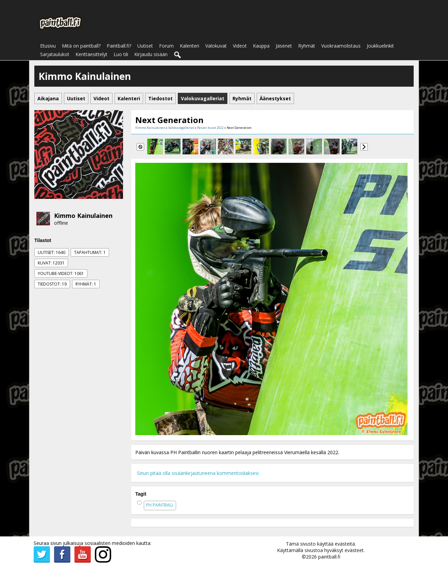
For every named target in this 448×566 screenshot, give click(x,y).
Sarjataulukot (54, 54)
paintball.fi (329, 556)
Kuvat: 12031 (51, 263)
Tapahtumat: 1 (90, 252)
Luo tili (121, 54)
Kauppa (261, 45)
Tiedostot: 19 (52, 284)
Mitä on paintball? (81, 45)
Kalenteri (189, 45)
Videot (240, 45)
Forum (166, 45)
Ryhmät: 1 (85, 284)
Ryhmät (306, 45)
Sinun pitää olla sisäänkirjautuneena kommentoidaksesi (198, 473)
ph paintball (160, 505)
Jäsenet (284, 45)
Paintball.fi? (119, 45)
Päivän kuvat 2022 (210, 127)
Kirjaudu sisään (151, 54)
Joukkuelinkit (380, 45)
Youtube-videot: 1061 (61, 273)
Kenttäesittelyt (91, 54)
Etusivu (48, 45)
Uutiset (145, 45)
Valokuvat (216, 45)
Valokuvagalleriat (181, 127)
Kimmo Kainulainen (83, 215)
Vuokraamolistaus (341, 45)
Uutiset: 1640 (51, 252)
